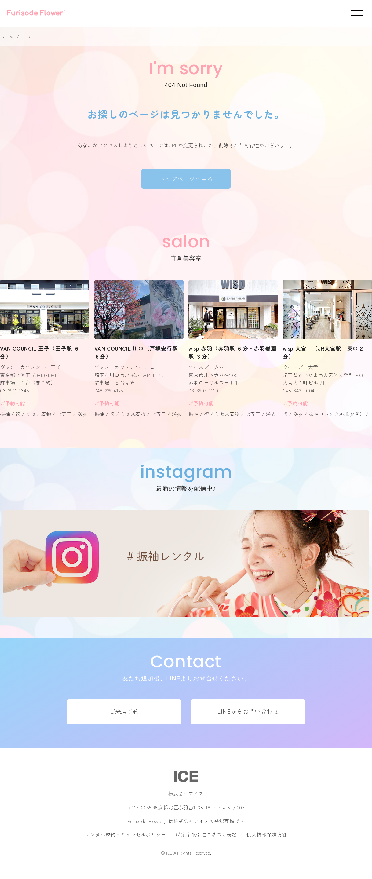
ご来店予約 (124, 711)
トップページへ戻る (186, 178)
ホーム (6, 36)
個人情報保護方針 (266, 834)
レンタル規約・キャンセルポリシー (125, 834)
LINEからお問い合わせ (248, 711)
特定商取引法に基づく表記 (206, 834)
